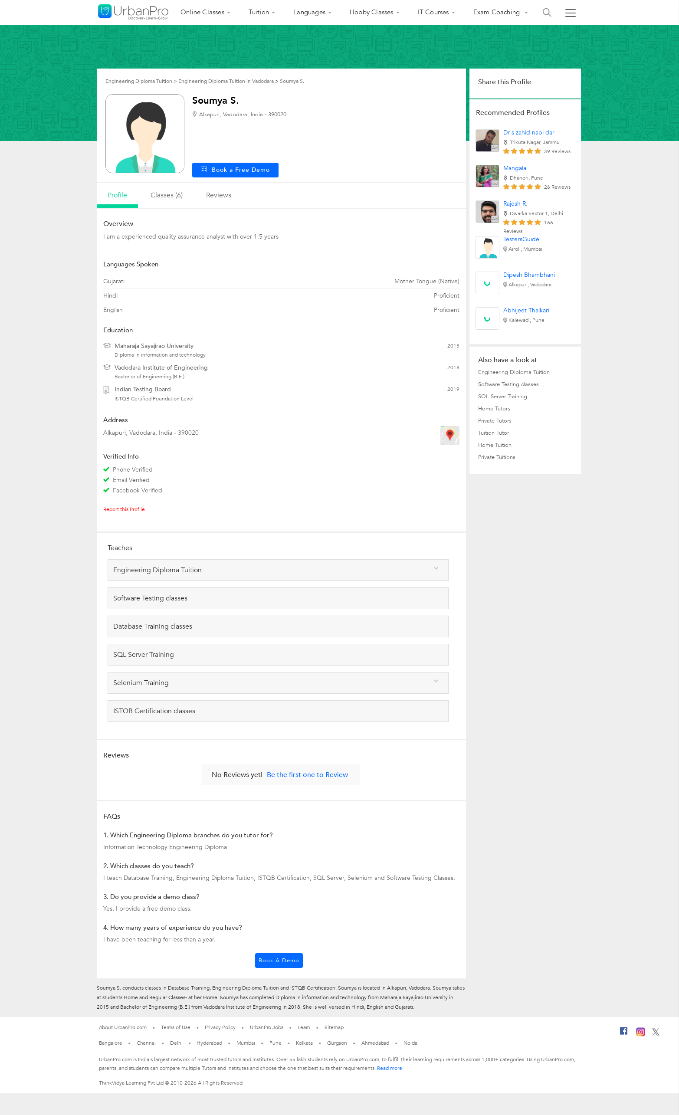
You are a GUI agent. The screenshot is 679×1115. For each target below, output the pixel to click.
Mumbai (245, 1043)
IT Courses (433, 12)
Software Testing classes (508, 384)
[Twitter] (655, 1033)
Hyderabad (209, 1043)
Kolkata (304, 1043)
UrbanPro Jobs (266, 1027)
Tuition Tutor (493, 433)
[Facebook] (624, 1034)
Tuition (259, 12)
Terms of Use (175, 1027)
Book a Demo (279, 960)
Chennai (146, 1043)
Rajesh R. (515, 204)
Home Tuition (495, 445)
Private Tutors (495, 421)
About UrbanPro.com (123, 1027)
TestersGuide (521, 239)
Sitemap (334, 1027)
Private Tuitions (496, 457)
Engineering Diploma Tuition (514, 372)
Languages (309, 12)
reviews (218, 195)
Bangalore (110, 1043)
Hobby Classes (372, 12)
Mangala (514, 168)
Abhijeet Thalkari (526, 310)
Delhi (176, 1043)
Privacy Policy (220, 1027)
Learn (304, 1027)
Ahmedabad (375, 1043)
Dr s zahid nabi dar (528, 132)
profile (117, 195)
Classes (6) (167, 195)
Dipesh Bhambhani (529, 275)
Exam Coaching (497, 12)
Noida (410, 1043)
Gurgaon (337, 1043)
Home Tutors (494, 409)
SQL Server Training (502, 396)
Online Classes (202, 12)
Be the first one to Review (307, 775)
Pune (275, 1043)
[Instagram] (640, 1034)
